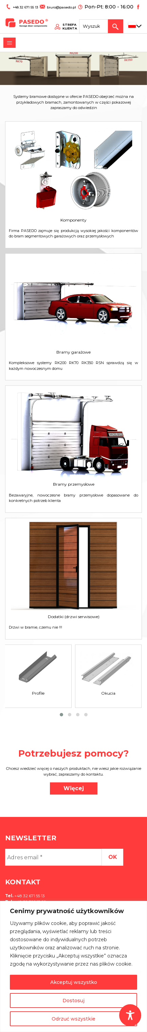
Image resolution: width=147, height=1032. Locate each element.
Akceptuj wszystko (73, 982)
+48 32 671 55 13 (23, 5)
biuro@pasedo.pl (56, 5)
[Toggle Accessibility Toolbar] (130, 1015)
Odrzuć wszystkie (73, 1019)
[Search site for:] (97, 22)
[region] (73, 966)
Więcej (73, 788)
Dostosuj (73, 1000)
